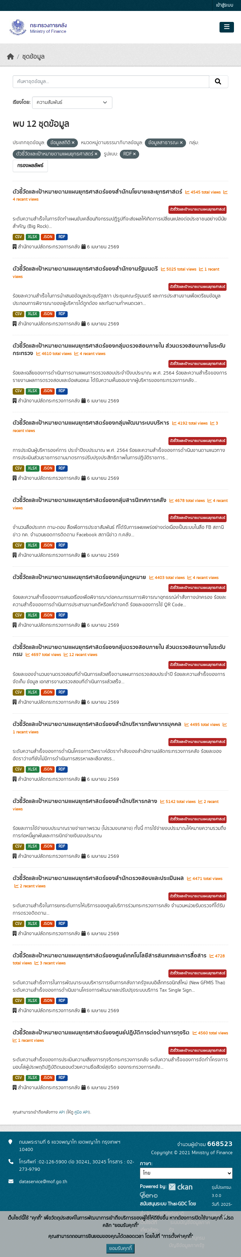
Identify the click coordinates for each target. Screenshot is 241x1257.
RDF (61, 237)
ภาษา (145, 1163)
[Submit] (218, 81)
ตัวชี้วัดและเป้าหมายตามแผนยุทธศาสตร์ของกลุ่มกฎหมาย (80, 577)
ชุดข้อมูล (33, 56)
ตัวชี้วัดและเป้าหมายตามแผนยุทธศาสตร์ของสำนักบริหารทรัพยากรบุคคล (98, 724)
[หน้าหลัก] (10, 56)
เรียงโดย (21, 102)
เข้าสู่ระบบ (224, 5)
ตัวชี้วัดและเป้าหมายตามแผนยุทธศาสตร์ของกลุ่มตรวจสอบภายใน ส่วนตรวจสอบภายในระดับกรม (119, 651)
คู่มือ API (81, 1112)
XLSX (32, 237)
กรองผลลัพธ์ (30, 165)
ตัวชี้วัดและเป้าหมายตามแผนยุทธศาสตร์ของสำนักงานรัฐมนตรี (86, 268)
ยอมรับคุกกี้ (120, 1248)
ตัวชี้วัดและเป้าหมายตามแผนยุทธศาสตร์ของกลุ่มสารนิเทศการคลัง (90, 500)
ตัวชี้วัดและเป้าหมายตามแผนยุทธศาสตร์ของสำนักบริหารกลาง (86, 801)
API (62, 1112)
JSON (47, 237)
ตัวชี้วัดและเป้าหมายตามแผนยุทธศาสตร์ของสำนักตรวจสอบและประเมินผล (99, 878)
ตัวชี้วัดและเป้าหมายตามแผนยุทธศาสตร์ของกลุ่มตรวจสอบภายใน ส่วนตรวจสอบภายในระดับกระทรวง (119, 349)
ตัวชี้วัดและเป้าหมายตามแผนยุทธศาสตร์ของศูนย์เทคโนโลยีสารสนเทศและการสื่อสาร (110, 955)
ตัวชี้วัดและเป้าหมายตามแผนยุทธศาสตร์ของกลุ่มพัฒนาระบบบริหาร (92, 422)
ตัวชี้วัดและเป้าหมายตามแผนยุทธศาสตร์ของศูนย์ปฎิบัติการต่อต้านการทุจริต (102, 1032)
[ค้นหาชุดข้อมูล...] (111, 81)
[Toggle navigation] (227, 27)
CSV (18, 237)
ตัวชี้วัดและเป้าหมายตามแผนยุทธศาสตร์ (197, 209)
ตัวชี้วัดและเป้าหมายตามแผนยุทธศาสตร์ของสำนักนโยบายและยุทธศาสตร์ (98, 191)
